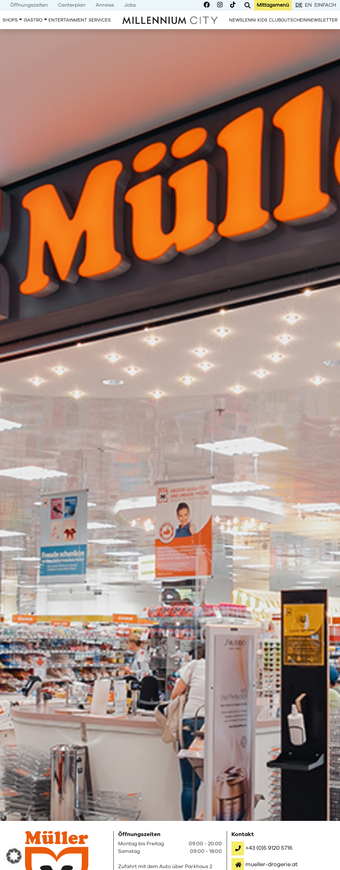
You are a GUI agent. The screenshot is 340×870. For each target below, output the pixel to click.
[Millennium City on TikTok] (233, 5)
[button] (262, 848)
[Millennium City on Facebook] (206, 5)
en (308, 5)
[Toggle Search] (247, 5)
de (298, 5)
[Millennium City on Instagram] (220, 5)
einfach (325, 5)
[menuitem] (29, 5)
